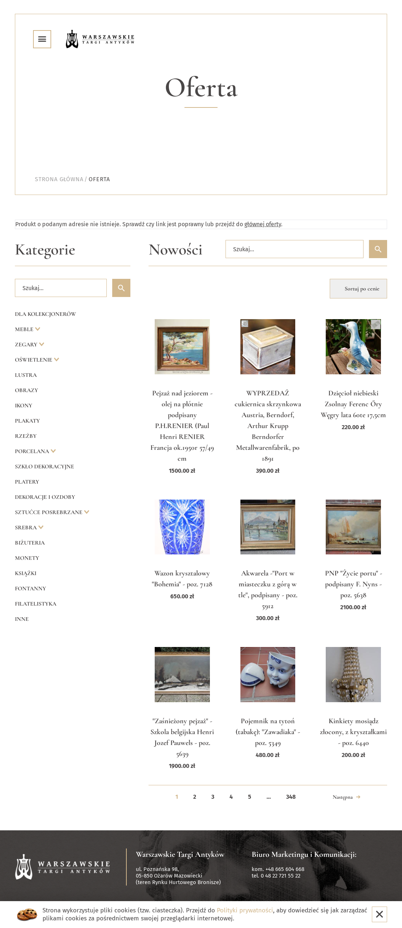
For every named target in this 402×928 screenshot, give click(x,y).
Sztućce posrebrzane (49, 512)
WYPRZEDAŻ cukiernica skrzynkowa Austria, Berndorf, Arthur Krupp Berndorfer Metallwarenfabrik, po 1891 (268, 426)
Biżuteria (30, 542)
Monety (27, 558)
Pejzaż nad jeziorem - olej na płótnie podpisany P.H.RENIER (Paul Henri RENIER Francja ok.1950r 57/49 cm (182, 426)
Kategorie (45, 249)
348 (291, 796)
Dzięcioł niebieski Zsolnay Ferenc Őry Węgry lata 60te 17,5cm (353, 404)
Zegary (27, 344)
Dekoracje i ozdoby (45, 497)
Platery (27, 481)
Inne (22, 619)
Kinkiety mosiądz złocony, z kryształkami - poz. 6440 (353, 732)
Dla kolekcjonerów (45, 314)
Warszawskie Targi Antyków (180, 854)
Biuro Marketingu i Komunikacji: (304, 854)
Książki (25, 573)
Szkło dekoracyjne (44, 466)
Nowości (176, 249)
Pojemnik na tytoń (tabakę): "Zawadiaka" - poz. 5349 (268, 732)
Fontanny (30, 588)
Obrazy (26, 390)
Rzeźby (26, 436)
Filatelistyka (35, 603)
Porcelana (32, 451)
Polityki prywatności (245, 910)
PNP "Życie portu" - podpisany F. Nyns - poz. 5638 (353, 584)
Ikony (23, 405)
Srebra (26, 527)
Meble (25, 329)
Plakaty (27, 420)
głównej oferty (262, 224)
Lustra (26, 375)
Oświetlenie (34, 359)
